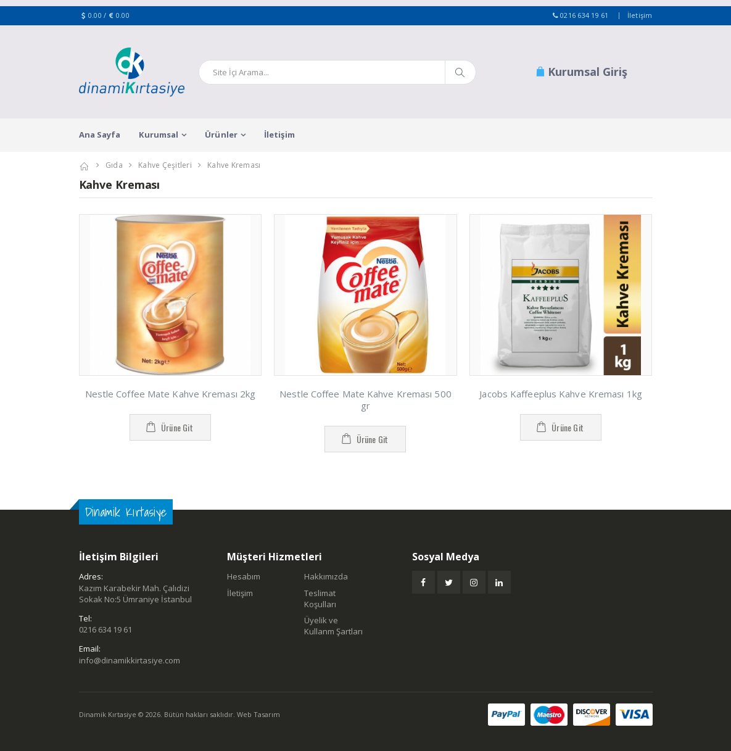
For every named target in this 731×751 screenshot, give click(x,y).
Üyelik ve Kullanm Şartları (333, 626)
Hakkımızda (326, 576)
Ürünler (221, 134)
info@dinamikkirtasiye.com (129, 660)
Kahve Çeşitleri (165, 165)
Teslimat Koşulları (320, 598)
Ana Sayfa (100, 134)
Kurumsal (158, 134)
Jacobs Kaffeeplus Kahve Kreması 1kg (560, 394)
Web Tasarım (258, 714)
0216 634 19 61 (584, 15)
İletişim (640, 15)
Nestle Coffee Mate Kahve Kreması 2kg (170, 394)
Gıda (114, 165)
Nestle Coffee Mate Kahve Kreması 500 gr (365, 400)
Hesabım (243, 576)
